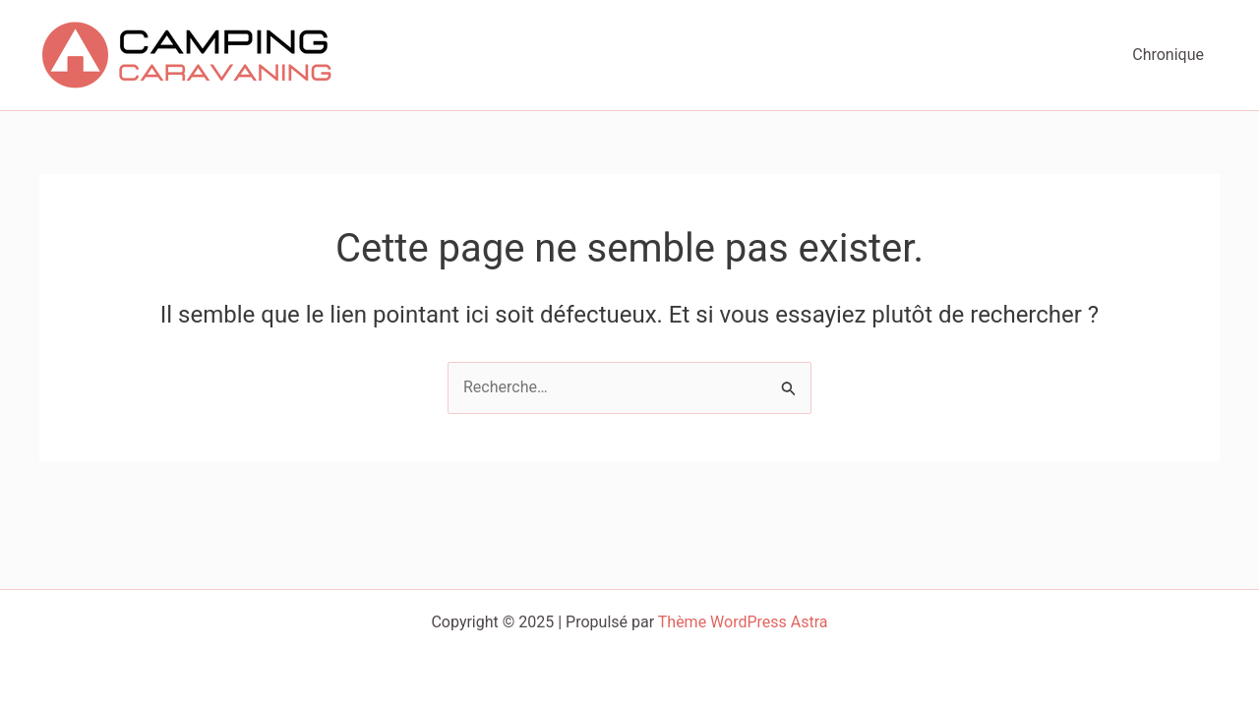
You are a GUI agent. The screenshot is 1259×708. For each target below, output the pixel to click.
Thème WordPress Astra (743, 622)
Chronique (1168, 54)
